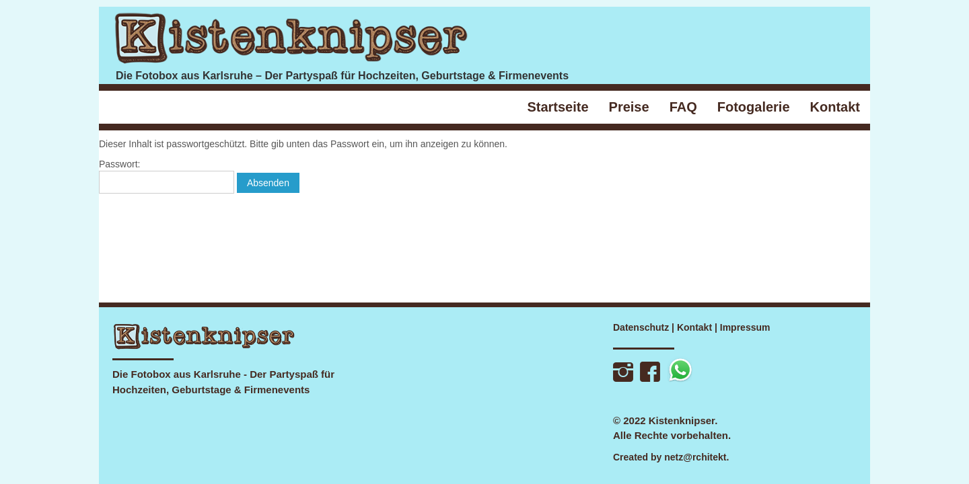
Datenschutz (641, 327)
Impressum (745, 327)
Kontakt (694, 327)
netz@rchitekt (695, 457)
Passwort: (166, 176)
